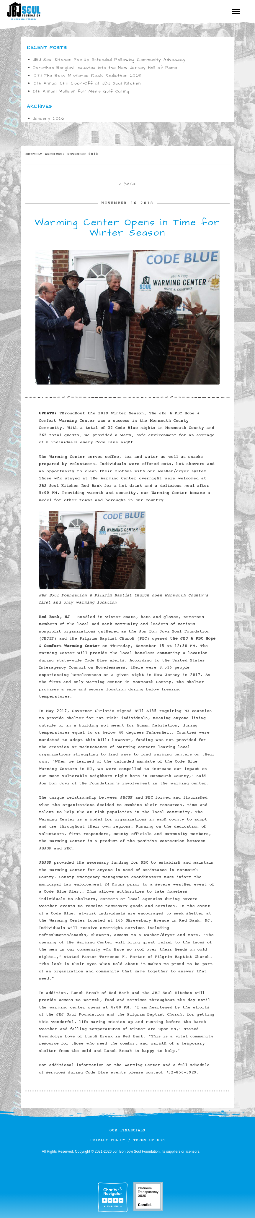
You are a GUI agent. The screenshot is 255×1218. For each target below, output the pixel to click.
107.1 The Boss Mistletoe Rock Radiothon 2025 (87, 76)
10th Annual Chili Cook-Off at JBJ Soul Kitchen (87, 83)
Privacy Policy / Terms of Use (127, 1140)
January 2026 (49, 118)
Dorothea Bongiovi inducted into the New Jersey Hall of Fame (105, 68)
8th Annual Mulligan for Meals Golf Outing (81, 91)
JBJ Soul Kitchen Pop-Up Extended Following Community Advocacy (109, 60)
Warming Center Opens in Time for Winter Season (127, 227)
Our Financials (127, 1130)
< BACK (127, 184)
